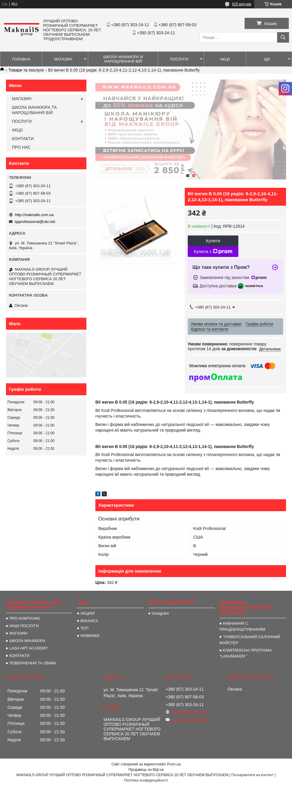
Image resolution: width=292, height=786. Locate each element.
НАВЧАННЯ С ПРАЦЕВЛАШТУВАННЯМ (242, 626)
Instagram (160, 613)
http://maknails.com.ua (34, 215)
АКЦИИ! (87, 613)
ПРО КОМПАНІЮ (24, 618)
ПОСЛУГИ (179, 59)
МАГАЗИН (63, 59)
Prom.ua (174, 764)
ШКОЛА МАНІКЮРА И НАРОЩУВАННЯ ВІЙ (123, 59)
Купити (213, 240)
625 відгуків (241, 4)
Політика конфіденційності (146, 780)
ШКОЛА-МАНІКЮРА (27, 640)
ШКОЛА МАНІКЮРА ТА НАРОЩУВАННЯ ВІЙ (34, 110)
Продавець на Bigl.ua (146, 770)
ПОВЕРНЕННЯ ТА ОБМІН (32, 663)
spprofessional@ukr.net (35, 221)
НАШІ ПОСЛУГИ (24, 626)
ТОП (84, 628)
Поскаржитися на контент (252, 775)
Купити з (213, 251)
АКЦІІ (225, 59)
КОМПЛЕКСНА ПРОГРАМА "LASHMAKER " (246, 653)
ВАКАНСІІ (89, 620)
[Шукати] (283, 37)
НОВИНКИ (90, 635)
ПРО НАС (21, 147)
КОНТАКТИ (23, 138)
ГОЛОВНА (21, 59)
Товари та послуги (26, 70)
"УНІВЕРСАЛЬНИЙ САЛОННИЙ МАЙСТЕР (250, 640)
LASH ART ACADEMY (28, 648)
